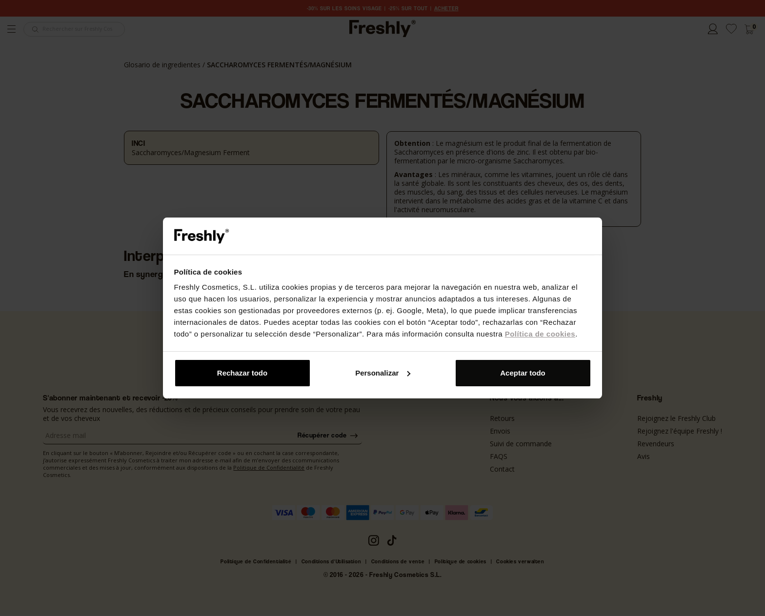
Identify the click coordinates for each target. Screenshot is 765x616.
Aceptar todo (522, 373)
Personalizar (382, 373)
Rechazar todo (242, 373)
